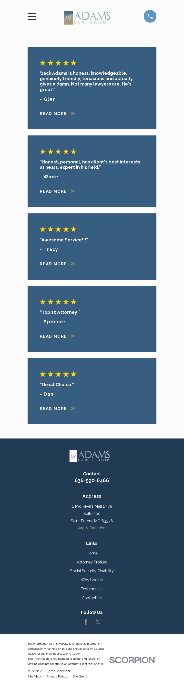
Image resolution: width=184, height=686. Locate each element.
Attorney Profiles (92, 562)
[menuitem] (34, 676)
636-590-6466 (92, 480)
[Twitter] (98, 622)
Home (92, 553)
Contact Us (92, 597)
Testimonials (92, 588)
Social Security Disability (92, 570)
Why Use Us (92, 579)
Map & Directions (92, 527)
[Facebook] (86, 622)
